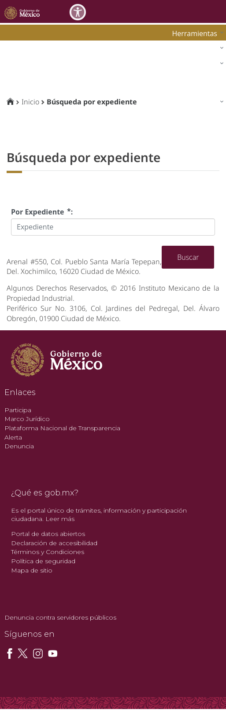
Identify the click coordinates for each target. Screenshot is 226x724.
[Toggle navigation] (218, 11)
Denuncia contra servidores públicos (60, 617)
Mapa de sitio (31, 570)
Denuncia (19, 446)
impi (14, 65)
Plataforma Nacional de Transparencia (62, 428)
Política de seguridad (43, 561)
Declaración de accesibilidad (54, 543)
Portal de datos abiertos (48, 534)
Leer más (59, 519)
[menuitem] (195, 33)
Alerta (13, 437)
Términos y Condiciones (47, 552)
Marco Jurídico (27, 419)
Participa (17, 410)
